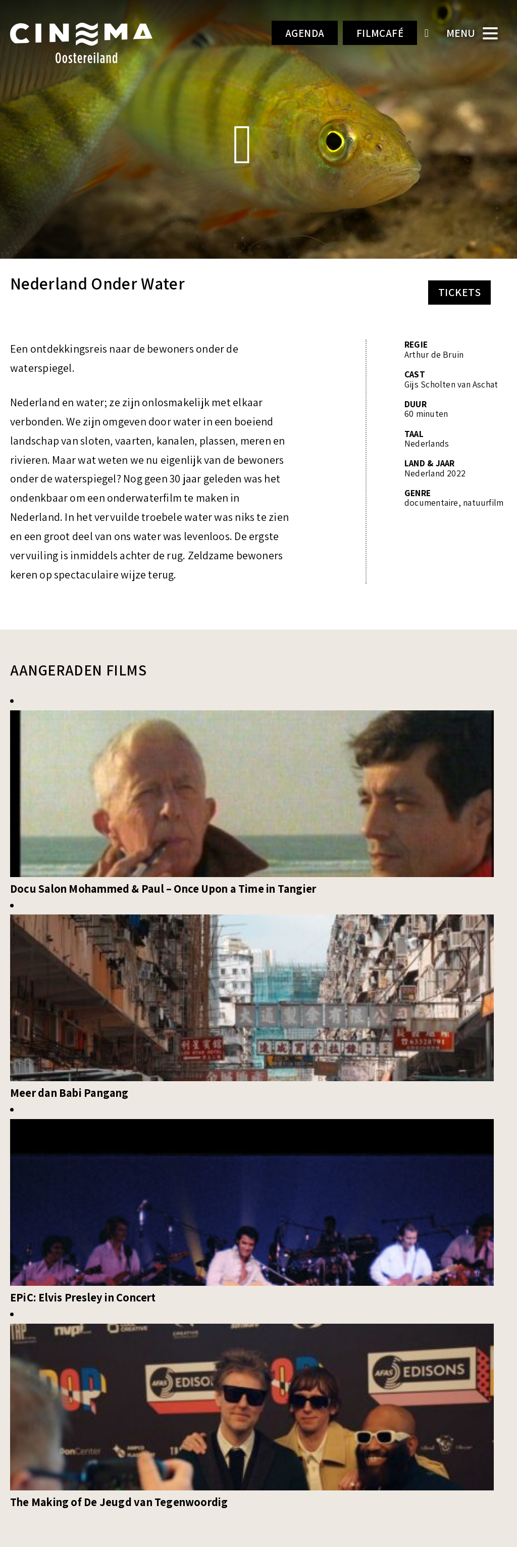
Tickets (459, 292)
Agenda (296, 33)
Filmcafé (376, 33)
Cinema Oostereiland (92, 43)
